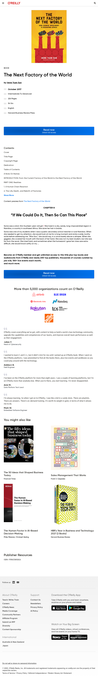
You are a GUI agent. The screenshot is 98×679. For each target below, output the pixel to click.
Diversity (6, 625)
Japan (5, 645)
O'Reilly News (8, 607)
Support (35, 595)
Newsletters (36, 603)
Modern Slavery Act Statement (60, 673)
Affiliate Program (10, 618)
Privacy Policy (37, 607)
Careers (5, 603)
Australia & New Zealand (13, 642)
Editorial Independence (37, 673)
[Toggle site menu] (3, 3)
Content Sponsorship (11, 629)
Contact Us (35, 600)
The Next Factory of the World (37, 201)
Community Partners (11, 614)
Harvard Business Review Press (21, 113)
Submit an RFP (8, 622)
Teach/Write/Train (10, 600)
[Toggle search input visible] (95, 3)
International (9, 637)
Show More (9, 195)
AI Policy (34, 611)
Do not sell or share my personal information (19, 663)
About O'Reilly (9, 595)
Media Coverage (9, 611)
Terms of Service (8, 673)
